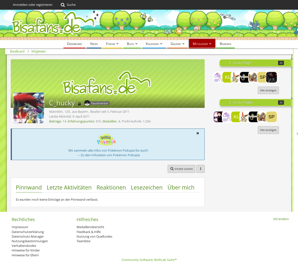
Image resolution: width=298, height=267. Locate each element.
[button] (198, 133)
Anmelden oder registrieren (33, 4)
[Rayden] (271, 77)
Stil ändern (281, 219)
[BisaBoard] (149, 25)
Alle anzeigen (268, 90)
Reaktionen (111, 187)
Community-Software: (149, 260)
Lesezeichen (147, 187)
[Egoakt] (219, 77)
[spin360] (263, 77)
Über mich (180, 187)
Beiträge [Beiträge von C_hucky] (55, 121)
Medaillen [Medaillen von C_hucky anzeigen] (110, 121)
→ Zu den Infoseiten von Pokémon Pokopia (108, 155)
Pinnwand (29, 187)
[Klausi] (228, 77)
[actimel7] (245, 77)
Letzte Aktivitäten (69, 187)
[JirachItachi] (254, 77)
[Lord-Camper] (219, 117)
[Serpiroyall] (236, 77)
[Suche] (67, 5)
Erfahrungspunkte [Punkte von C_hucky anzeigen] (81, 121)
